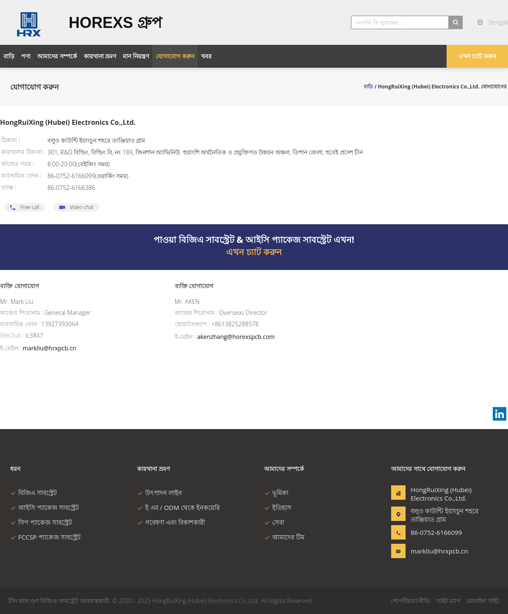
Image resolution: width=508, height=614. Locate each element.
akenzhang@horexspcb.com (236, 337)
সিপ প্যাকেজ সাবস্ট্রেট (41, 522)
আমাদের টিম (284, 537)
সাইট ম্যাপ (448, 601)
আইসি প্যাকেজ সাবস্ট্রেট (44, 507)
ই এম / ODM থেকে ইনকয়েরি (178, 507)
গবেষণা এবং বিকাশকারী (171, 522)
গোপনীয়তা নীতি (410, 601)
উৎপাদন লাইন (159, 492)
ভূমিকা (276, 492)
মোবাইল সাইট (483, 601)
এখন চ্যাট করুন (477, 56)
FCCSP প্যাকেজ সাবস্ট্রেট (45, 537)
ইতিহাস (277, 507)
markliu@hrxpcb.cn (49, 348)
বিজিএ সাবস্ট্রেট (33, 492)
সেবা (274, 522)
